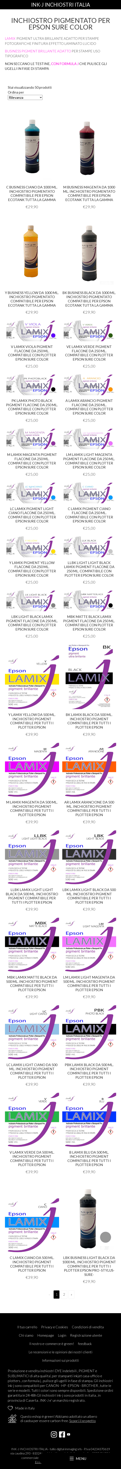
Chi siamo (26, 1335)
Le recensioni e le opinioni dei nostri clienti (60, 1352)
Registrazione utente (86, 1335)
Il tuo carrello (27, 1327)
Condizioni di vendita (88, 1327)
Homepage (45, 1335)
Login (62, 1335)
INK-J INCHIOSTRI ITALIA (60, 5)
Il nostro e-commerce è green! (51, 1343)
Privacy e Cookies (54, 1327)
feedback (85, 1343)
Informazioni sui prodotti (60, 1360)
